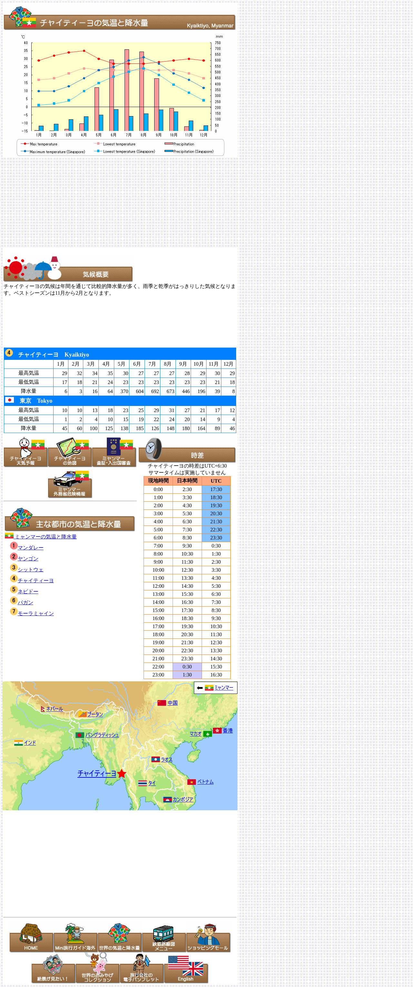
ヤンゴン (24, 558)
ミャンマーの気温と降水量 (41, 536)
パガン (21, 602)
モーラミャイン (32, 613)
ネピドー (24, 591)
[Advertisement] (196, 202)
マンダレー (27, 547)
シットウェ (27, 569)
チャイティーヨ (32, 580)
